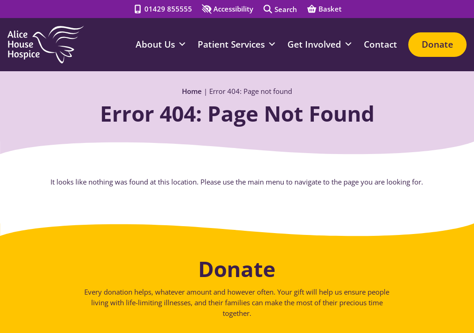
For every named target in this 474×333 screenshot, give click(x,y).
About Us (161, 44)
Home (192, 91)
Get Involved (320, 44)
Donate (437, 44)
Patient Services (237, 44)
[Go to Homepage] (45, 44)
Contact (380, 44)
